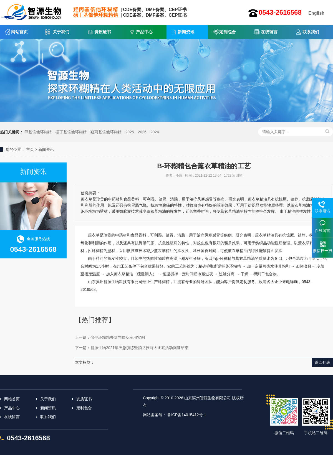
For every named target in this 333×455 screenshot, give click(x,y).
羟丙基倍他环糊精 (106, 132)
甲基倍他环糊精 (38, 132)
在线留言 (269, 31)
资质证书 (102, 31)
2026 (142, 132)
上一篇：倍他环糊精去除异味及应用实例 (110, 337)
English (316, 13)
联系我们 (310, 31)
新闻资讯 (186, 31)
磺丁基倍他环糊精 (71, 132)
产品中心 (144, 31)
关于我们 (61, 31)
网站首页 (19, 31)
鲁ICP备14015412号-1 (186, 415)
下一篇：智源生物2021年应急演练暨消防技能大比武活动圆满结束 (131, 347)
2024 (154, 132)
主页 (30, 149)
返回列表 (322, 362)
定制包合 (227, 31)
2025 (129, 132)
